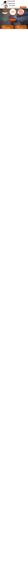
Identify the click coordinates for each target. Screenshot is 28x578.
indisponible (11, 1)
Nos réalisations (6, 27)
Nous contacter (20, 27)
